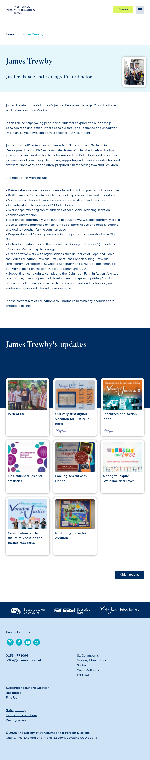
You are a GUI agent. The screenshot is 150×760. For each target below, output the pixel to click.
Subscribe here (83, 611)
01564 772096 (17, 655)
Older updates (129, 574)
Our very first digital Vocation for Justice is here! (72, 419)
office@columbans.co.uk (24, 660)
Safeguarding (16, 710)
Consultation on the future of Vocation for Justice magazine (25, 538)
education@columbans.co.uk (58, 301)
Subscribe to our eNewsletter (35, 611)
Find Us (11, 697)
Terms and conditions (22, 715)
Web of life (16, 414)
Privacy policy (16, 720)
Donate (123, 9)
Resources (13, 692)
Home (10, 34)
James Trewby (32, 34)
